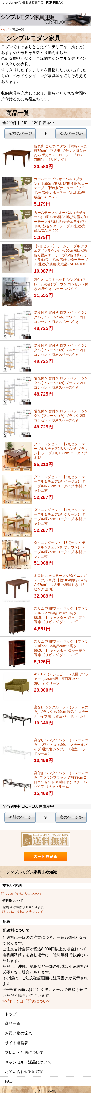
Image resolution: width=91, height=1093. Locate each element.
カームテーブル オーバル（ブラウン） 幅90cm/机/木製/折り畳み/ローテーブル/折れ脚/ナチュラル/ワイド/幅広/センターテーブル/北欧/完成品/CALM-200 (61, 188)
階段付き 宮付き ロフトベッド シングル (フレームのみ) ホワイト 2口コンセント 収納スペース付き (61, 316)
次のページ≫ (71, 134)
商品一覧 (12, 1023)
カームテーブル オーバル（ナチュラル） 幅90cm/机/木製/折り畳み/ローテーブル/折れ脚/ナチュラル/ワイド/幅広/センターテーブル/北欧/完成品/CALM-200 (61, 222)
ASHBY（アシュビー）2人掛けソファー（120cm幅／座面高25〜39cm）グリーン (61, 678)
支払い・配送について (24, 1052)
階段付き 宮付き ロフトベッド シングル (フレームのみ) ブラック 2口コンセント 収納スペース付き (61, 415)
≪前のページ (20, 134)
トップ (4, 29)
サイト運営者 (16, 1043)
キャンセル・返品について (28, 1062)
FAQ (9, 1081)
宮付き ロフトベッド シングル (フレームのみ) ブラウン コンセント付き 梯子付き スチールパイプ (61, 284)
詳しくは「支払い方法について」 (23, 893)
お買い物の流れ (18, 1033)
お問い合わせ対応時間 (24, 1072)
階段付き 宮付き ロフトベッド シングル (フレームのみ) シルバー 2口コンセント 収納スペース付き (61, 349)
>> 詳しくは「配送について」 (28, 1001)
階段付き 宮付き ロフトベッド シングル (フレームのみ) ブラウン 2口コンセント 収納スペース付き (61, 382)
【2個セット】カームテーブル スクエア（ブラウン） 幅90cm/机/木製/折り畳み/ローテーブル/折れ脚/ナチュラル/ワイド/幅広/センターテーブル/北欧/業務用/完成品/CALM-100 (61, 255)
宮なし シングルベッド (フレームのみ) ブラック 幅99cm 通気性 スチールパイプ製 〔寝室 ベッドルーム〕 (61, 711)
